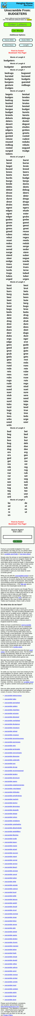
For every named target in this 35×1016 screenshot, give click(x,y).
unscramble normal (10, 860)
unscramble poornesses (12, 742)
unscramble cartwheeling (12, 824)
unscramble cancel (10, 874)
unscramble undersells (11, 760)
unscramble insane (10, 846)
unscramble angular (11, 885)
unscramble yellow (10, 964)
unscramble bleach (10, 867)
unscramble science (11, 889)
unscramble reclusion (11, 713)
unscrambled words (21, 575)
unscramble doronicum (12, 778)
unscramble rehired (10, 731)
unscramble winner (10, 924)
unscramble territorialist (12, 749)
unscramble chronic (10, 942)
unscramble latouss (10, 899)
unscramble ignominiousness (14, 738)
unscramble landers (11, 774)
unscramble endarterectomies (14, 785)
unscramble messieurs (11, 728)
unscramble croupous (11, 735)
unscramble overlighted (12, 720)
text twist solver (25, 554)
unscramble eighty (10, 992)
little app (23, 584)
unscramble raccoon (11, 853)
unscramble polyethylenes (13, 796)
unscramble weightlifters (12, 831)
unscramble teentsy (10, 803)
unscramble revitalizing (12, 821)
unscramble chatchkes (11, 710)
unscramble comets (10, 982)
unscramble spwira (10, 935)
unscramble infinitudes (11, 792)
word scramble (26, 625)
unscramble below (10, 949)
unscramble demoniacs (12, 806)
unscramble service (10, 864)
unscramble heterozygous (13, 695)
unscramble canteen (11, 989)
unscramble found (10, 892)
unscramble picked (10, 931)
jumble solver (17, 647)
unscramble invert (10, 985)
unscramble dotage (10, 813)
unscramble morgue (11, 974)
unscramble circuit (10, 910)
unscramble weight (10, 903)
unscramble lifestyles (11, 835)
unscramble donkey (10, 939)
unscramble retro (10, 745)
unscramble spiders (10, 706)
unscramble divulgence (12, 724)
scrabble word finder (11, 554)
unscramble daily (10, 928)
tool (20, 597)
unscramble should (10, 906)
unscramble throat (10, 996)
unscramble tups (9, 763)
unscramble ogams (10, 781)
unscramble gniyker (10, 978)
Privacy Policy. (8, 1015)
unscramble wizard (10, 849)
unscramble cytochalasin (12, 788)
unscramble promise (11, 914)
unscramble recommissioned (14, 770)
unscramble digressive (11, 756)
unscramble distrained (11, 717)
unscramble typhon (10, 817)
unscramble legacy (10, 842)
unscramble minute (10, 957)
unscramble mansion (11, 946)
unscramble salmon (10, 967)
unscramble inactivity (11, 799)
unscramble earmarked (12, 703)
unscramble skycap (10, 767)
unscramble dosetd (10, 960)
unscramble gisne (10, 999)
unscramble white (10, 881)
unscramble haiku (10, 699)
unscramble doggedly (11, 810)
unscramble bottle (10, 896)
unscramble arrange (11, 871)
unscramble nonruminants (13, 753)
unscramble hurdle (10, 838)
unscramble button (10, 878)
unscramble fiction (10, 921)
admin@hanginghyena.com (10, 1006)
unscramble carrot (10, 971)
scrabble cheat (28, 682)
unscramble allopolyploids (13, 828)
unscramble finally (10, 953)
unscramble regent (10, 856)
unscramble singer (10, 917)
